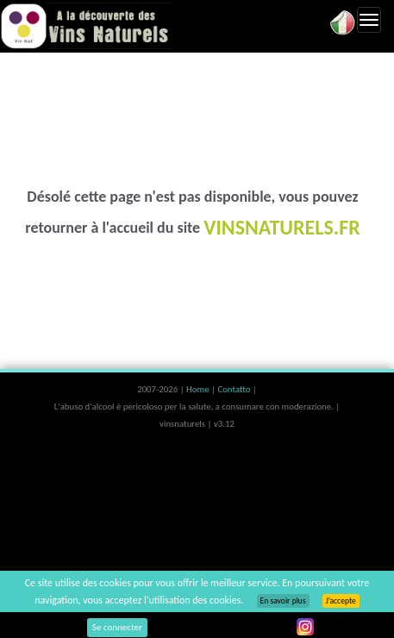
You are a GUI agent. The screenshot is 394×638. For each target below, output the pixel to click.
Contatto (234, 389)
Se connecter (117, 627)
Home (198, 389)
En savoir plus (283, 601)
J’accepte (341, 601)
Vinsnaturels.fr (86, 26)
